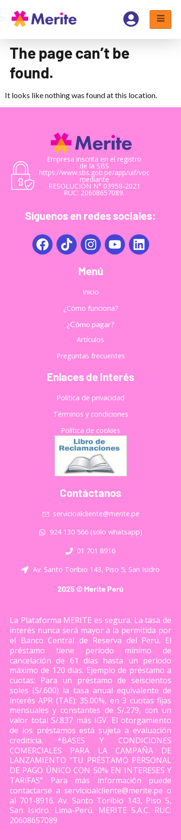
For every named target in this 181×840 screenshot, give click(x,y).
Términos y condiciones (90, 414)
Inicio (91, 291)
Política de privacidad (90, 397)
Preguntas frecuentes (90, 355)
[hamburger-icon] (160, 19)
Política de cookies (90, 430)
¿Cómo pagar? (90, 324)
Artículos (90, 339)
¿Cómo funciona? (90, 308)
